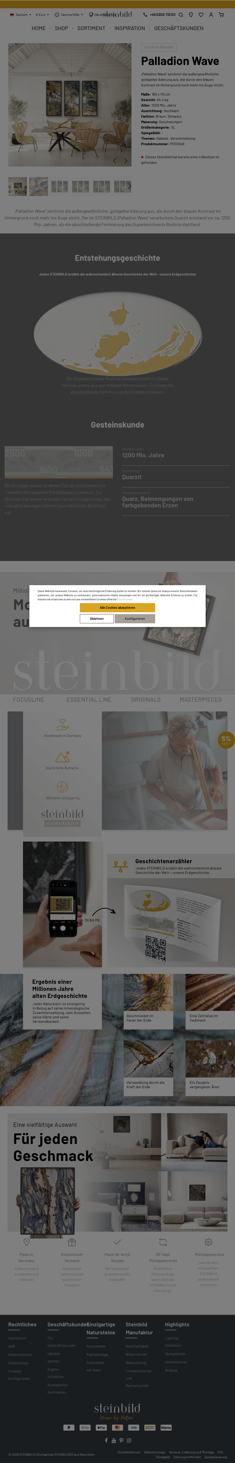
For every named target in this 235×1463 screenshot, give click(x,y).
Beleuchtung (136, 1362)
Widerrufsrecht (20, 1354)
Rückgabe (163, 1457)
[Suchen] (180, 14)
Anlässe (171, 1370)
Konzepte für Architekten (58, 1388)
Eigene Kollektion (56, 1373)
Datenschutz (18, 1363)
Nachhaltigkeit (137, 1346)
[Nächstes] (126, 161)
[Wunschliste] (201, 14)
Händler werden (54, 1357)
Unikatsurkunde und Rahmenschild (138, 1378)
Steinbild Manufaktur (139, 1328)
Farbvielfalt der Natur (95, 1366)
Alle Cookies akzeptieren (117, 608)
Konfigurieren (135, 619)
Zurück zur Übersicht (159, 47)
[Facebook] (106, 1442)
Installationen (176, 1362)
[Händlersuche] (191, 14)
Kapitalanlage (97, 1354)
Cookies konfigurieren (19, 1375)
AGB (11, 1346)
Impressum (17, 1338)
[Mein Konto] (211, 14)
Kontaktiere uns (129, 1452)
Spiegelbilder (175, 1353)
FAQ (220, 1452)
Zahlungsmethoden (187, 1457)
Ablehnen (97, 619)
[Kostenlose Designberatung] (158, 14)
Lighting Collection (173, 1341)
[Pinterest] (122, 1442)
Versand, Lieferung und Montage (191, 1452)
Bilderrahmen (136, 1354)
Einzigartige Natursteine (101, 1328)
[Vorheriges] (114, 161)
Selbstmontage (154, 1452)
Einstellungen (125, 599)
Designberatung (215, 1457)
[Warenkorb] (221, 14)
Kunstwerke (96, 1346)
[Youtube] (114, 1442)
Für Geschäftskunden (62, 1341)
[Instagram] (128, 1442)
